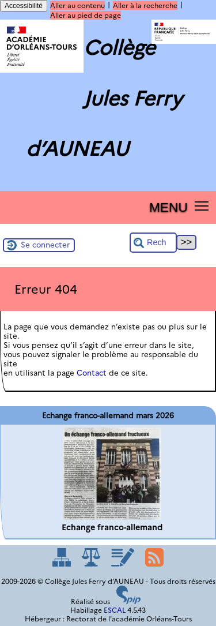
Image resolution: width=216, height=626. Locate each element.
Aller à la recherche (145, 5)
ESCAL (115, 610)
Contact (92, 372)
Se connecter (45, 244)
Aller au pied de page (85, 15)
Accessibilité (24, 6)
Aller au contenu (77, 5)
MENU (168, 207)
